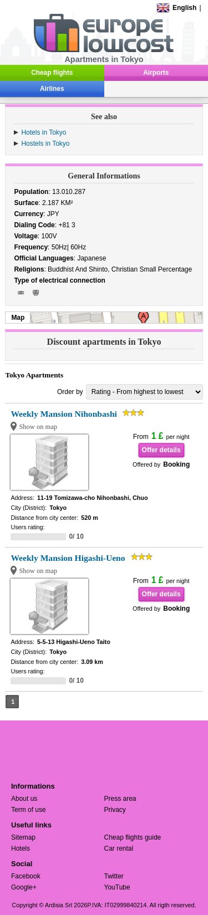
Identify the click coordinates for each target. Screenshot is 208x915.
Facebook (25, 876)
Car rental (119, 848)
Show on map (38, 427)
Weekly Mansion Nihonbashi (64, 413)
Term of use (28, 810)
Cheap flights (52, 72)
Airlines (52, 89)
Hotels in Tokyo (43, 132)
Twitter (114, 876)
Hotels (20, 848)
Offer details (161, 450)
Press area (120, 798)
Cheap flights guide (132, 837)
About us (24, 798)
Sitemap (23, 837)
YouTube (117, 887)
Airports (156, 72)
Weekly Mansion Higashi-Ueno (68, 558)
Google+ (24, 887)
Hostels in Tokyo (45, 143)
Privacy (115, 810)
